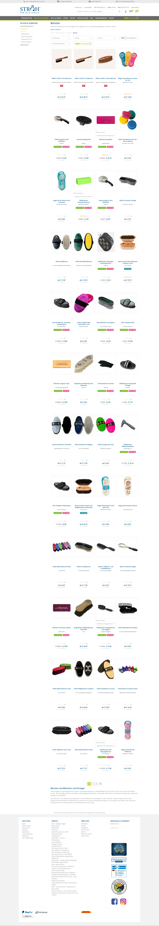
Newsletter (26, 832)
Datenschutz (26, 826)
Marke (83, 38)
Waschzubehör (26, 42)
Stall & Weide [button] (55, 18)
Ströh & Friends (86, 834)
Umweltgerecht (95, 1)
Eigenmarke (88, 7)
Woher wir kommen (58, 881)
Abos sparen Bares (58, 864)
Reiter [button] (72, 18)
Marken (135, 7)
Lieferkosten (56, 836)
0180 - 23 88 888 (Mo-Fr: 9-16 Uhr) (34, 1)
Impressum (26, 828)
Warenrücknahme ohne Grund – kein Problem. (64, 878)
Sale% (111, 18)
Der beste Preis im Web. (60, 848)
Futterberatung (57, 834)
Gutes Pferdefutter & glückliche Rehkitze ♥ (62, 857)
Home (52, 33)
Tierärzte (55, 830)
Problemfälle (99, 7)
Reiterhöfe (55, 828)
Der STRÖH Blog (27, 838)
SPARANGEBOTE (101, 18)
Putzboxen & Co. (26, 39)
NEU (91, 18)
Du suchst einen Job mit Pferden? (63, 866)
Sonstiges (24, 45)
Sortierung (60, 38)
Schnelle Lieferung (64, 1)
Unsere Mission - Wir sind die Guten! (64, 891)
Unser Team (85, 830)
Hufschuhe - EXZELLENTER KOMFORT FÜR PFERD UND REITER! (64, 861)
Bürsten (24, 31)
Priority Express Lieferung (60, 852)
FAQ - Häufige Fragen (59, 824)
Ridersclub (78, 7)
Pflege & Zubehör (60, 33)
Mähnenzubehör (27, 37)
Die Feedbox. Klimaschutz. (60, 850)
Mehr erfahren (56, 30)
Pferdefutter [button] (26, 18)
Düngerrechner (57, 844)
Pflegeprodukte (27, 26)
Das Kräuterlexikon (58, 870)
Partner (83, 832)
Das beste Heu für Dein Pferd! (62, 854)
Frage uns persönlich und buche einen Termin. (65, 894)
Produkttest (55, 840)
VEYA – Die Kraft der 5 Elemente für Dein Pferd (64, 888)
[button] (124, 11)
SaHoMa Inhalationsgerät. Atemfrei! (64, 875)
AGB (23, 824)
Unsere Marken (27, 834)
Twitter (83, 826)
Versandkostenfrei (60, 44)
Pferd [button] (65, 18)
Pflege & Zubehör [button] (41, 18)
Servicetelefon (56, 842)
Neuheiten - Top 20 (58, 838)
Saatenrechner (57, 846)
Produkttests (123, 7)
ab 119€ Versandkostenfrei (125, 1)
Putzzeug (69, 33)
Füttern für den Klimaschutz (61, 868)
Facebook (84, 824)
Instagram (84, 828)
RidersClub (55, 826)
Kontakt (24, 830)
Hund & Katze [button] (82, 18)
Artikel (111, 7)
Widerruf (25, 836)
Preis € (106, 38)
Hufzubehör (25, 34)
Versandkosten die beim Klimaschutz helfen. (64, 884)
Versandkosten (82, 813)
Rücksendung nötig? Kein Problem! (63, 873)
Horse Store (85, 836)
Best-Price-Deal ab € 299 (60, 832)
